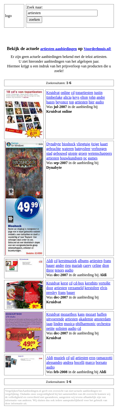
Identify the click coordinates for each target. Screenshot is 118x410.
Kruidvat (53, 92)
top (71, 102)
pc (85, 158)
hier (92, 102)
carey (87, 265)
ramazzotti (104, 358)
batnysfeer (83, 148)
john (92, 97)
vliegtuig (83, 144)
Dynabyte (53, 144)
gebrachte (53, 148)
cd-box (78, 283)
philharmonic (86, 324)
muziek (59, 358)
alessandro (54, 362)
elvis (103, 288)
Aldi (49, 261)
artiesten (81, 102)
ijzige (95, 144)
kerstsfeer (92, 288)
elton (84, 97)
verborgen (99, 148)
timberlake (54, 97)
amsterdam (102, 319)
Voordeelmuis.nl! (97, 49)
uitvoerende (55, 319)
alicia (67, 97)
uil (72, 358)
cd (73, 92)
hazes (50, 102)
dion (105, 265)
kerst (64, 283)
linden (58, 324)
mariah (77, 265)
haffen (101, 314)
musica (69, 324)
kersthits (91, 283)
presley (51, 292)
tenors (59, 270)
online (65, 92)
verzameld (76, 288)
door (49, 288)
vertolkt (104, 283)
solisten (61, 328)
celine (96, 265)
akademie (86, 319)
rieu (68, 265)
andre (101, 97)
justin (98, 92)
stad (49, 153)
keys (75, 97)
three (50, 270)
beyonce (62, 102)
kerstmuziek (68, 261)
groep (82, 153)
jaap (49, 324)
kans (81, 314)
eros (92, 358)
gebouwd (60, 153)
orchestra (103, 324)
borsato (101, 362)
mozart (91, 314)
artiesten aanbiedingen (58, 49)
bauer (50, 265)
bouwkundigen (71, 158)
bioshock (69, 144)
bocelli (79, 362)
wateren (68, 148)
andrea (68, 362)
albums (83, 261)
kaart (104, 144)
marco (90, 362)
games (93, 158)
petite (50, 328)
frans (107, 261)
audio (99, 102)
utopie (72, 153)
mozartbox (69, 314)
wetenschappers (100, 153)
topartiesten (84, 92)
